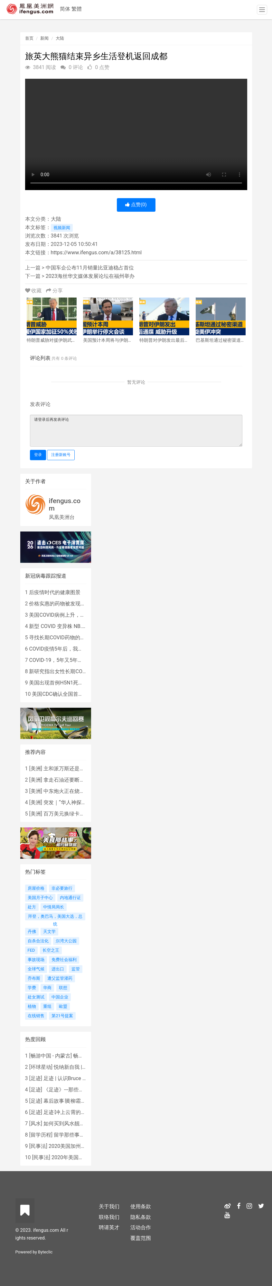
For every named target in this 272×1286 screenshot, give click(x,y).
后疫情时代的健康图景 (54, 592)
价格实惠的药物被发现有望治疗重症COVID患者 (82, 604)
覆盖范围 (140, 1238)
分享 (54, 291)
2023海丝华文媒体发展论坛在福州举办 (90, 276)
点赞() (136, 205)
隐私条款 (140, 1217)
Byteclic (45, 1252)
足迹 (36, 1078)
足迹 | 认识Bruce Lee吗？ (72, 1078)
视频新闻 (61, 227)
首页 (29, 38)
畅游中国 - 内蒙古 (50, 1056)
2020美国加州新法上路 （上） (83, 1146)
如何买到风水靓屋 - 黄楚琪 (73, 1123)
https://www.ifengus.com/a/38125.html (96, 252)
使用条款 (140, 1206)
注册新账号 (60, 454)
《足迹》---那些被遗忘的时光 (76, 1090)
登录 (38, 454)
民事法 (38, 1146)
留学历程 (41, 1135)
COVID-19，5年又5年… (55, 660)
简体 (65, 9)
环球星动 (41, 1067)
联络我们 (109, 1217)
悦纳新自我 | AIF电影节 (80, 1067)
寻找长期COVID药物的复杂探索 (64, 637)
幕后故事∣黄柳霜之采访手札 (75, 1101)
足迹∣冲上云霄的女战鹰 (69, 1112)
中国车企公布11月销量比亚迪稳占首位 (90, 268)
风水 (36, 1123)
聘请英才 (109, 1227)
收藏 (34, 291)
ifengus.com (65, 504)
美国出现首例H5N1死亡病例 (61, 683)
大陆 (60, 38)
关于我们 (109, 1206)
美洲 (36, 768)
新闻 (44, 38)
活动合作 (140, 1227)
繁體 (76, 9)
